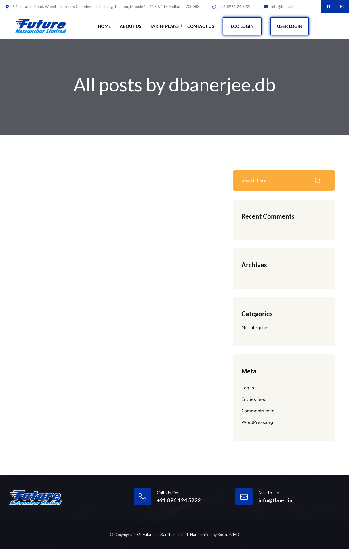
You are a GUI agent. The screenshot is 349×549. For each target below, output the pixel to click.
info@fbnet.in (282, 6)
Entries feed (253, 399)
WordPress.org (257, 422)
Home (104, 26)
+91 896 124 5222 (179, 500)
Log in (247, 388)
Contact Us (200, 26)
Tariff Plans (164, 26)
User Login (289, 26)
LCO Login (242, 26)
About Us (130, 26)
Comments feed (257, 411)
